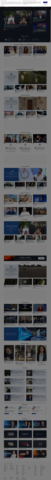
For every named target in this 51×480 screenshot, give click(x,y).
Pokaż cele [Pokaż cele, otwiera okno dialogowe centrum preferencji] (45, 4)
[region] (25, 3)
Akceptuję (45, 2)
